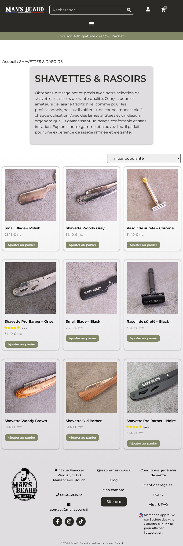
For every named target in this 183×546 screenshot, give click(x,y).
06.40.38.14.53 (69, 495)
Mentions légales (158, 485)
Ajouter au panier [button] (21, 245)
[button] (91, 23)
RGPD (158, 495)
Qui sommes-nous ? (114, 470)
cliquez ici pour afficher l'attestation (159, 528)
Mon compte (113, 490)
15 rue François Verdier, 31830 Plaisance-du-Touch (69, 475)
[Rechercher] (129, 9)
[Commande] (144, 158)
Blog (114, 480)
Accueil (9, 61)
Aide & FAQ (158, 505)
